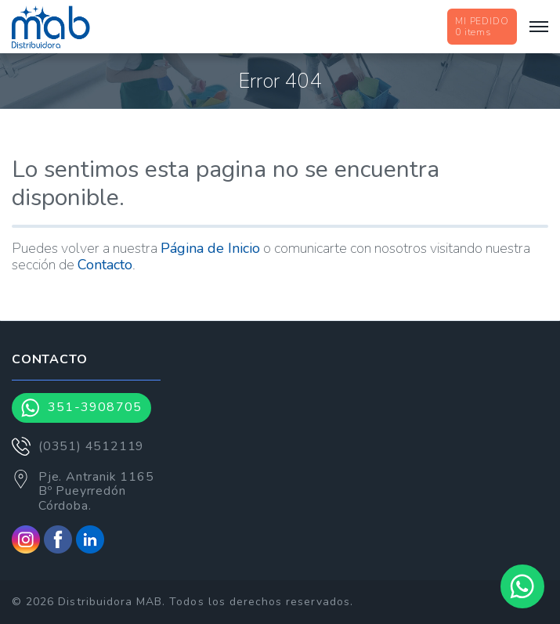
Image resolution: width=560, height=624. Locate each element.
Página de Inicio (210, 248)
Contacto (105, 264)
